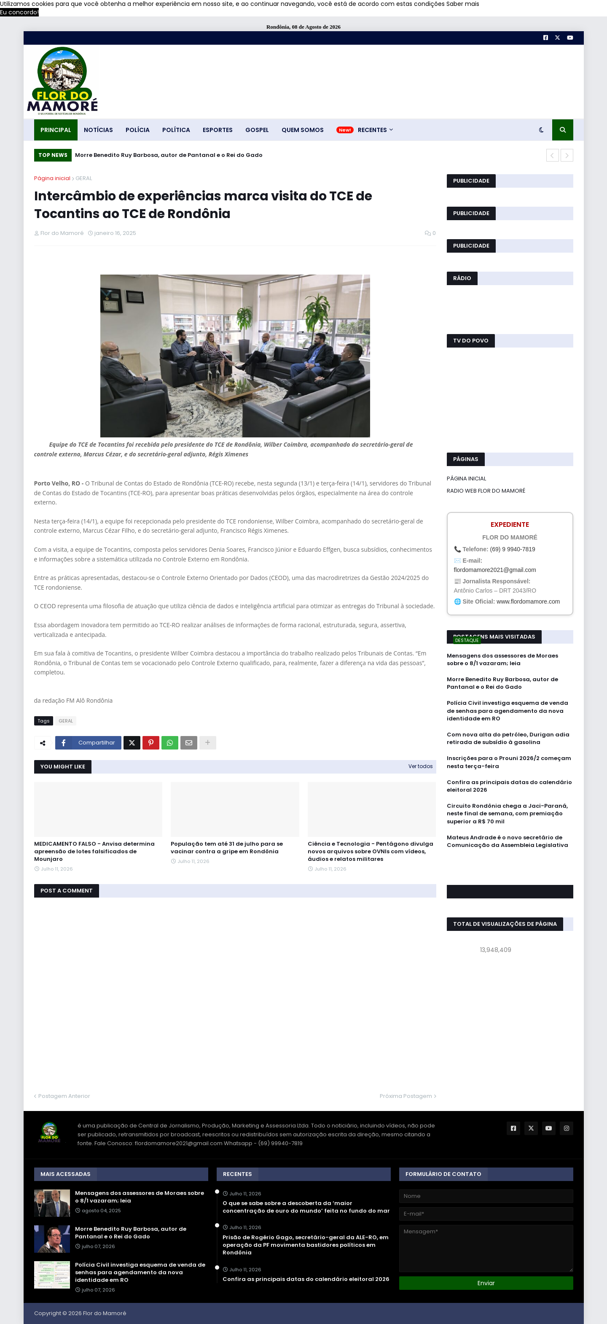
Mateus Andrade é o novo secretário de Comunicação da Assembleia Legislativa (507, 841)
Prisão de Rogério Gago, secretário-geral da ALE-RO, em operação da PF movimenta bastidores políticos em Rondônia (306, 1245)
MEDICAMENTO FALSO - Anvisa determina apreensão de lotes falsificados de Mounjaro (94, 851)
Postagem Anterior (64, 1096)
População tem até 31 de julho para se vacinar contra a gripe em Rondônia (227, 847)
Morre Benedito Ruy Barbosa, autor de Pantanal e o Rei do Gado (169, 155)
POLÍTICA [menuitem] (176, 130)
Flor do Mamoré (104, 1313)
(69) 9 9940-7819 (512, 549)
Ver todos (420, 766)
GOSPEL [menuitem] (257, 130)
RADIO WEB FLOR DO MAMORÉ (486, 491)
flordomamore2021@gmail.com (495, 569)
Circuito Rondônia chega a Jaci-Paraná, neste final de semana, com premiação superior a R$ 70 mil (507, 813)
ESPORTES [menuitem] (218, 130)
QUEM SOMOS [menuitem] (303, 130)
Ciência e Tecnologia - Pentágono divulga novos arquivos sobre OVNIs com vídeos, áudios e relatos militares (370, 851)
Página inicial (52, 178)
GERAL (83, 178)
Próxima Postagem (406, 1096)
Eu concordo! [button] (19, 12)
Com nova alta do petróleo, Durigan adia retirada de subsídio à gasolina (508, 738)
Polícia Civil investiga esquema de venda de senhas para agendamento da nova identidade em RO (507, 710)
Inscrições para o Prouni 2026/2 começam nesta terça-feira (509, 762)
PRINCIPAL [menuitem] (55, 130)
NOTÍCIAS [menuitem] (98, 130)
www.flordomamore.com (528, 601)
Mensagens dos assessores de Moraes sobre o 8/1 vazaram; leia (502, 659)
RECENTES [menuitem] (372, 130)
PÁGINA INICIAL (466, 479)
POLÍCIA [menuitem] (138, 130)
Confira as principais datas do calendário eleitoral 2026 (509, 786)
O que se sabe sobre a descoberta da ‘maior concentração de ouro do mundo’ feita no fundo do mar (306, 1207)
